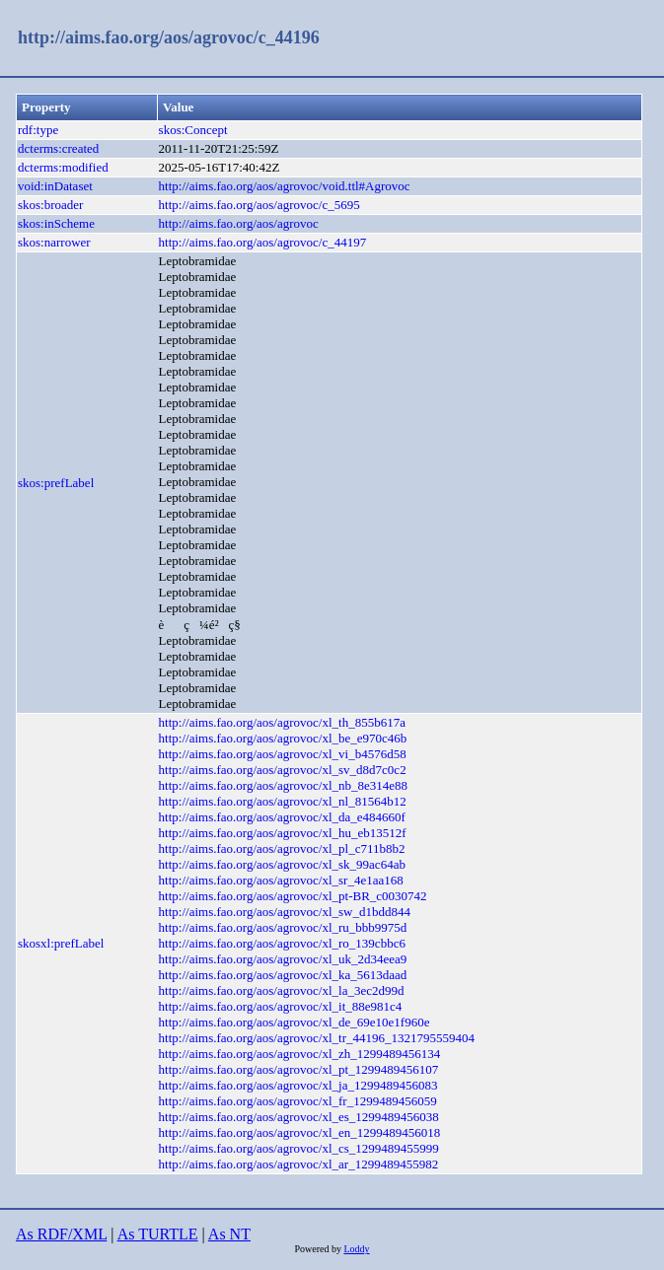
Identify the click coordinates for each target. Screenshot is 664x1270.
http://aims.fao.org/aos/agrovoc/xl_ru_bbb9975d (283, 927)
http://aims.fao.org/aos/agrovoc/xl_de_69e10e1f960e (294, 1022)
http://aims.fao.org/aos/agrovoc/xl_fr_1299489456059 (298, 1101)
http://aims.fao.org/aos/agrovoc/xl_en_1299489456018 (300, 1132)
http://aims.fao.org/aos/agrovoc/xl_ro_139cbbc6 (282, 943)
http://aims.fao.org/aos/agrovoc (239, 223)
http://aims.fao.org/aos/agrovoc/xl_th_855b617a (282, 722)
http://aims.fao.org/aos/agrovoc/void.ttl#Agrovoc (284, 185)
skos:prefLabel (56, 482)
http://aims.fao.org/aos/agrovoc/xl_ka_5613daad (283, 974)
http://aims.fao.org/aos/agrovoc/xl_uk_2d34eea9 (283, 959)
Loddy (356, 1248)
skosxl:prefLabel (61, 943)
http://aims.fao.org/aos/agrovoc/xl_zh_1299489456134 (300, 1053)
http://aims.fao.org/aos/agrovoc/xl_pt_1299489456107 (299, 1069)
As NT (229, 1234)
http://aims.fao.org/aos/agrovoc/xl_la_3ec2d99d (282, 990)
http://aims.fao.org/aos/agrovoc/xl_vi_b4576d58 (282, 753)
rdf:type (38, 129)
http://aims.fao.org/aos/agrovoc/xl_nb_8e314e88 (283, 785)
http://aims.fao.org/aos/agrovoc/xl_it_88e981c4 (281, 1006)
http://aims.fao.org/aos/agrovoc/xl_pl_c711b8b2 (282, 848)
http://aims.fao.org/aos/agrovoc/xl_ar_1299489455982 (299, 1164)
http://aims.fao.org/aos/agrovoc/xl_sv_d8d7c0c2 (282, 769)
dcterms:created (58, 148)
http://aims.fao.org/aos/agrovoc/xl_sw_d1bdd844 (284, 911)
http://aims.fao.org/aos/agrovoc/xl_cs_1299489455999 (299, 1148)
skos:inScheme (56, 223)
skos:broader (50, 204)
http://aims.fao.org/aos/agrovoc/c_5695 (259, 204)
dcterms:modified (63, 167)
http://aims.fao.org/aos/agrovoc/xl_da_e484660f (282, 817)
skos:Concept (193, 129)
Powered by (318, 1248)
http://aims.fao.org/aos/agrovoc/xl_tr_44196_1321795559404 (317, 1037)
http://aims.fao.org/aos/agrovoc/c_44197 (263, 242)
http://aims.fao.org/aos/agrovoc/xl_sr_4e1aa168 (281, 880)
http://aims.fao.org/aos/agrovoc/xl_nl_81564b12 (282, 801)
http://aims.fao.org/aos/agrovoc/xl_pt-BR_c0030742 (293, 895)
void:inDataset (55, 185)
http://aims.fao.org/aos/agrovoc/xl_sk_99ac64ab (282, 864)
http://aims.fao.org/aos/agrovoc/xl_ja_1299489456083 (298, 1085)
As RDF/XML (61, 1234)
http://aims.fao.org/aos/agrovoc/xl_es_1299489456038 (299, 1116)
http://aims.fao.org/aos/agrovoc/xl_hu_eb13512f (282, 832)
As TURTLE (157, 1234)
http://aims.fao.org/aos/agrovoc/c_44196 (169, 37)
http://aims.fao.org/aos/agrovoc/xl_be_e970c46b (283, 738)
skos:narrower (54, 242)
